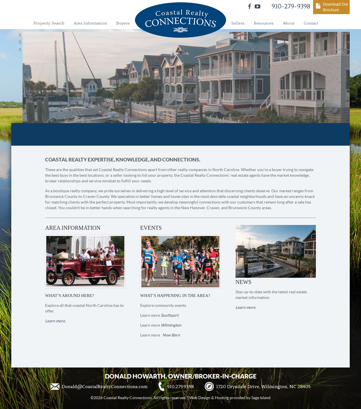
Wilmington (171, 325)
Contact (311, 23)
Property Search (49, 23)
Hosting (222, 397)
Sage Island (260, 397)
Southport (170, 315)
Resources (264, 23)
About (288, 23)
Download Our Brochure (335, 7)
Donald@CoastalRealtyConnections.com (105, 386)
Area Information (90, 23)
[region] (180, 42)
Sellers (238, 23)
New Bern (171, 335)
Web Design (199, 397)
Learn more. (55, 321)
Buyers (123, 23)
